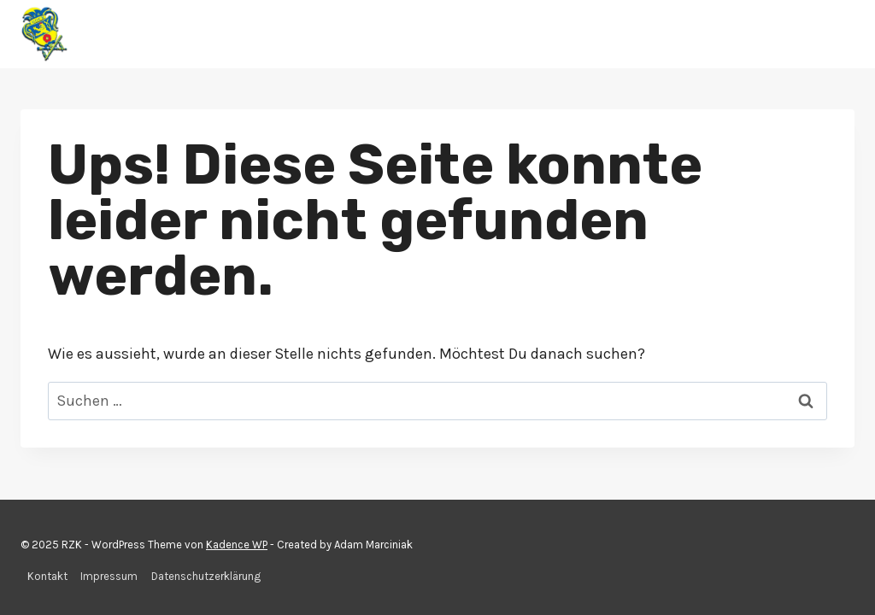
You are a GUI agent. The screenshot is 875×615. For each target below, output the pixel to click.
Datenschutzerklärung (206, 576)
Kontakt (47, 576)
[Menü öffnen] (838, 33)
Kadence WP (236, 544)
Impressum (109, 576)
